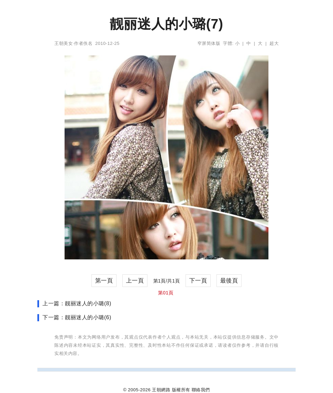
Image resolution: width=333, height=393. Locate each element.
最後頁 (229, 280)
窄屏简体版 (209, 43)
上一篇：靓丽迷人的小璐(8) (76, 303)
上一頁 (135, 280)
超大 (274, 43)
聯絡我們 (201, 389)
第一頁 (104, 280)
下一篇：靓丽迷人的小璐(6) (76, 317)
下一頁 (198, 280)
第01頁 (166, 292)
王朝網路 (161, 389)
